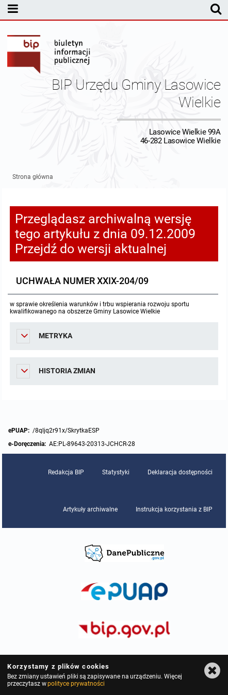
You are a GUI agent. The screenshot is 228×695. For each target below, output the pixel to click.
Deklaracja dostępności (180, 472)
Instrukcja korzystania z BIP (174, 509)
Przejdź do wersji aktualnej (91, 248)
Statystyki (115, 472)
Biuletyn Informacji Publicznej (49, 55)
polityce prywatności (75, 683)
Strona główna (32, 176)
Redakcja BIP (66, 472)
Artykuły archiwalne (90, 509)
